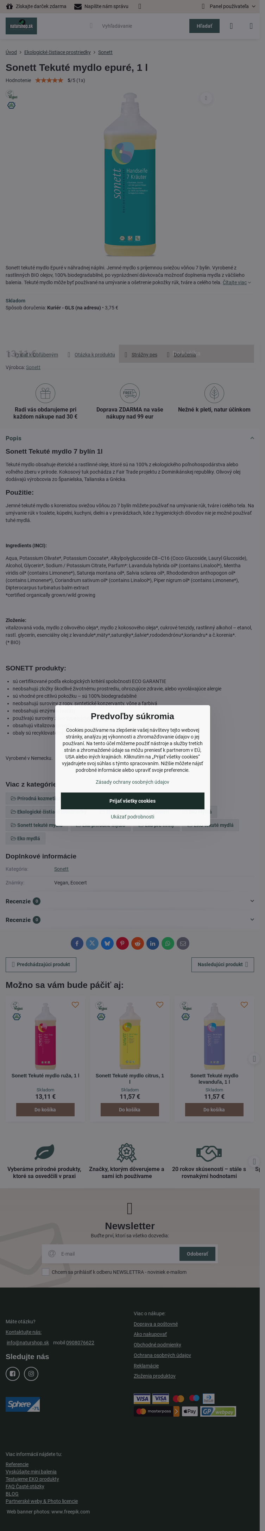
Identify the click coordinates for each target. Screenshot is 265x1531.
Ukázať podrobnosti (132, 817)
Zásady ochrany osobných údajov (132, 782)
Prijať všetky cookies (132, 801)
